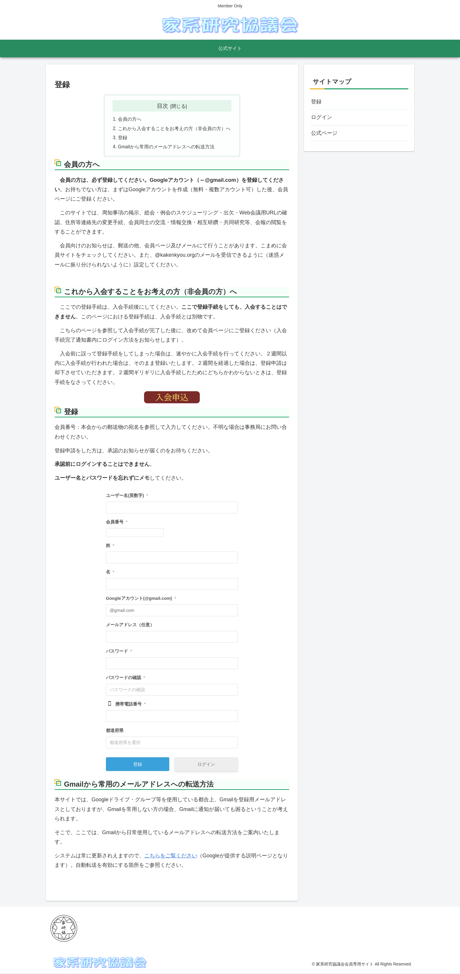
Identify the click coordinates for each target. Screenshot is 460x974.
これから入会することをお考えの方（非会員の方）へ (174, 129)
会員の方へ (129, 119)
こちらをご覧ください (170, 857)
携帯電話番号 (130, 705)
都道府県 (115, 731)
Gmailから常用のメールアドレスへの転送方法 (166, 148)
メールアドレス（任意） (130, 626)
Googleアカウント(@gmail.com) (141, 599)
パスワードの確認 (125, 678)
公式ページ (324, 133)
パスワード (119, 652)
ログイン (206, 765)
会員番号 (116, 523)
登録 (122, 138)
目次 (162, 106)
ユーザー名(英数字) (127, 496)
